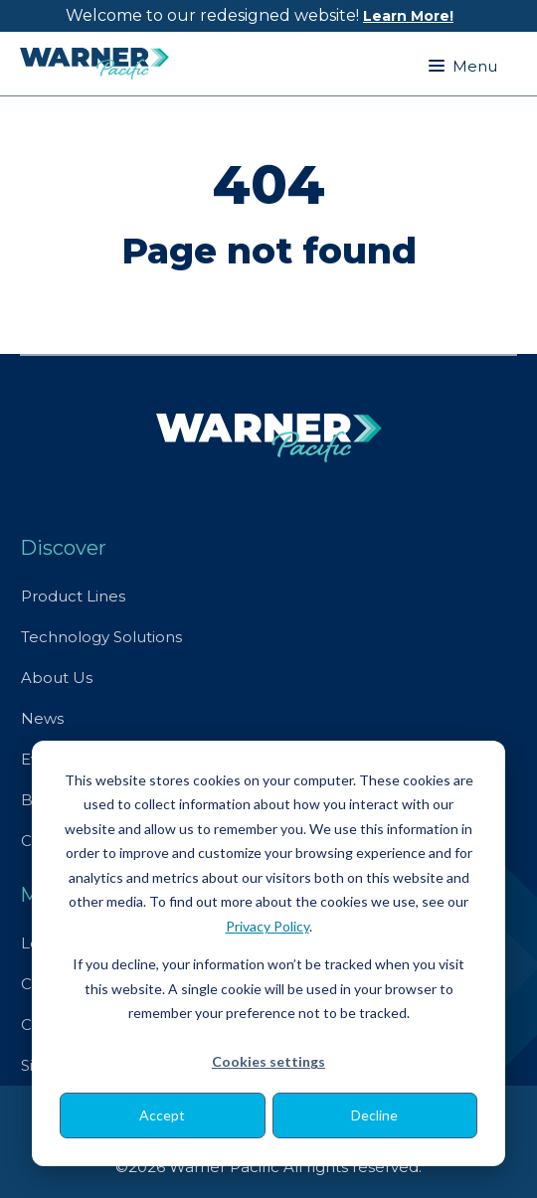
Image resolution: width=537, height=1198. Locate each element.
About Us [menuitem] (56, 677)
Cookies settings (268, 1061)
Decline (374, 1115)
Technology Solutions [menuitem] (101, 636)
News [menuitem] (42, 718)
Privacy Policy (267, 926)
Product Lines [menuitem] (73, 596)
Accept (162, 1115)
